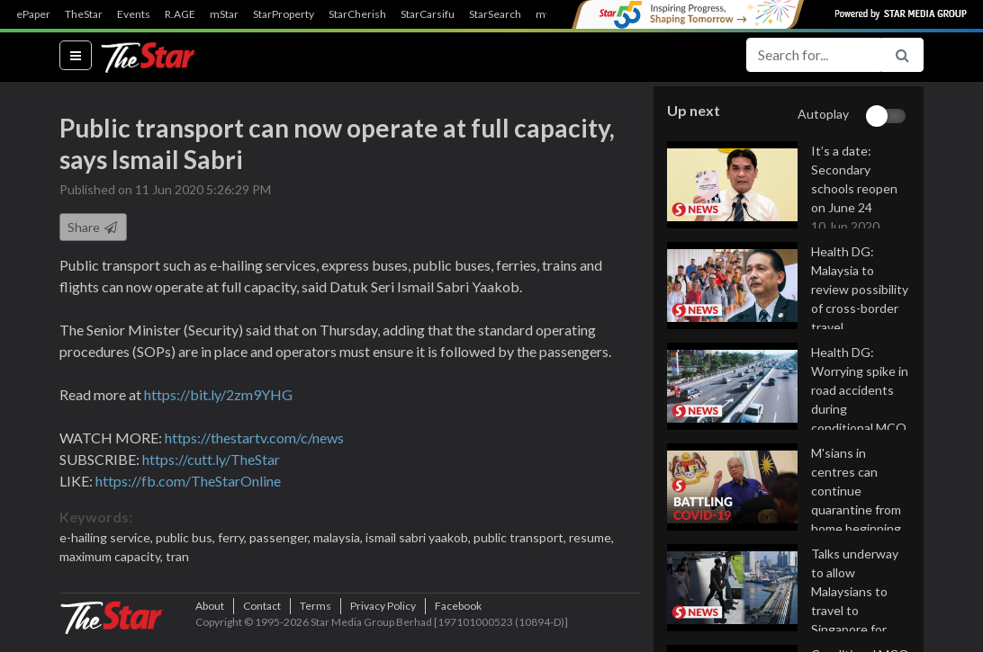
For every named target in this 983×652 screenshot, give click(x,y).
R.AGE (180, 14)
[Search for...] (813, 55)
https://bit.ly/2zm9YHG (218, 395)
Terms (315, 624)
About (209, 624)
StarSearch (495, 14)
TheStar (84, 14)
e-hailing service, (107, 538)
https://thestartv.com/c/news (254, 438)
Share (93, 228)
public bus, (187, 538)
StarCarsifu (428, 14)
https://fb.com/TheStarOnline (188, 481)
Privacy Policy (383, 624)
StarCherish (357, 14)
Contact (262, 624)
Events (133, 14)
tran (177, 557)
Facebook (458, 624)
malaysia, (339, 538)
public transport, (521, 538)
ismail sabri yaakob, (419, 538)
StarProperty (283, 14)
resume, (591, 538)
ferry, (233, 538)
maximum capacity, (112, 557)
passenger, (281, 538)
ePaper (33, 14)
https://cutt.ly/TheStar (211, 460)
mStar (224, 14)
